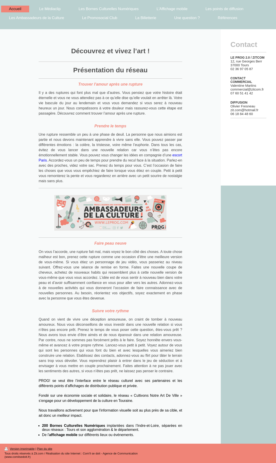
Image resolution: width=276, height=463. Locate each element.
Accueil (15, 9)
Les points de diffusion (224, 9)
